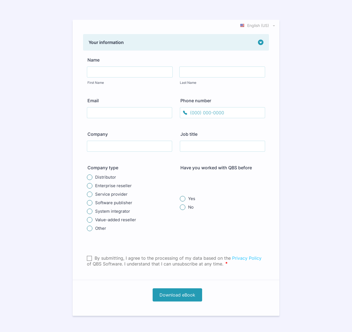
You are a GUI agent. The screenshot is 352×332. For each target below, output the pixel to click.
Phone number (195, 100)
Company (97, 134)
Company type (102, 167)
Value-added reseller (115, 219)
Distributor (105, 177)
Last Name (188, 83)
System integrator (112, 211)
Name (93, 60)
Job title (188, 134)
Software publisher (113, 202)
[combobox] (258, 25)
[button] (176, 42)
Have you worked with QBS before (216, 167)
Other (100, 228)
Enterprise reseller (113, 185)
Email (93, 100)
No (191, 207)
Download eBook (177, 295)
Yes (191, 198)
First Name (95, 83)
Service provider (111, 194)
